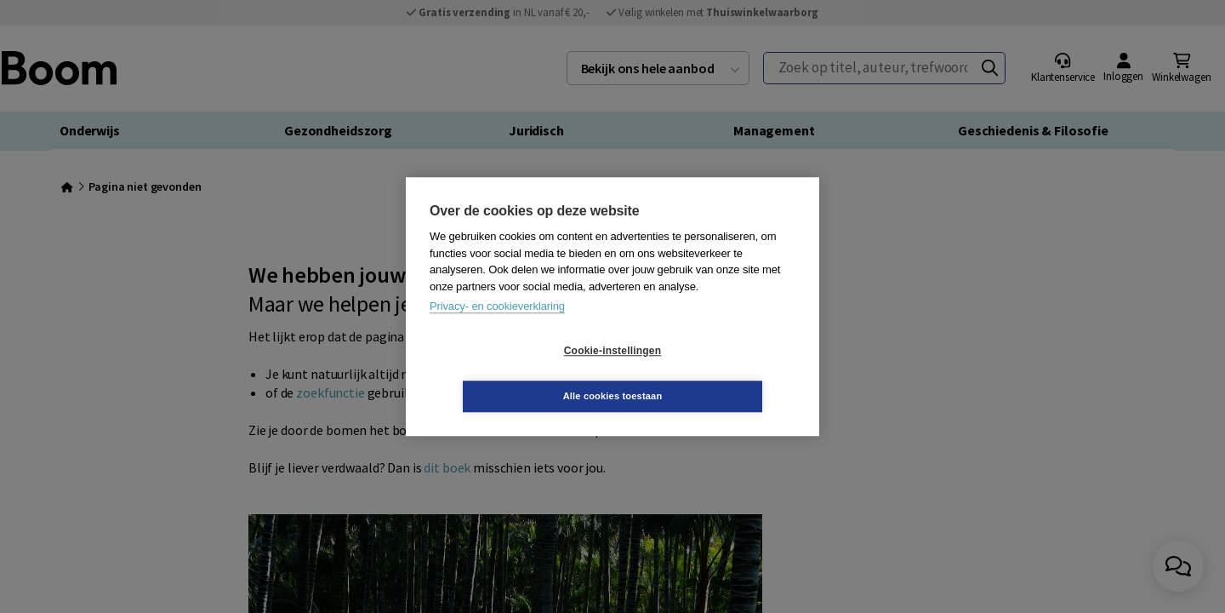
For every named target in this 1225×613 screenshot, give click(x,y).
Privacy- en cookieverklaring (497, 329)
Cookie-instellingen (511, 374)
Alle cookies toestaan (714, 373)
